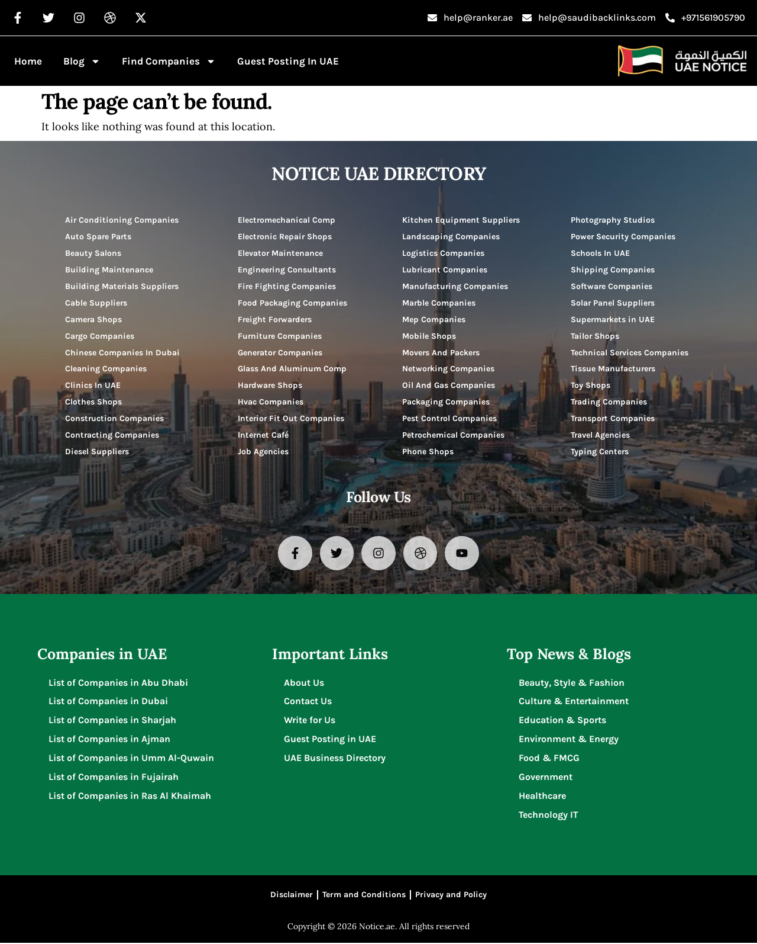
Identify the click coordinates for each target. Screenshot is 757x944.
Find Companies (169, 61)
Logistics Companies (443, 253)
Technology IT (549, 815)
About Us (304, 683)
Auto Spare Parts (98, 237)
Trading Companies (609, 402)
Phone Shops (428, 452)
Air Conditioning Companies (122, 220)
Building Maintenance (109, 270)
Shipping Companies (613, 270)
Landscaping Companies (451, 237)
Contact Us (308, 702)
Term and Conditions (364, 896)
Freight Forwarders (276, 319)
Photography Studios (613, 220)
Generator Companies (280, 353)
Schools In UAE (600, 253)
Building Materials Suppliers (122, 286)
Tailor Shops (595, 336)
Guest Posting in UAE (288, 61)
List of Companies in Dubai (109, 702)
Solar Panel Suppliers (613, 303)
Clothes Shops (93, 402)
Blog (82, 61)
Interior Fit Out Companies (291, 419)
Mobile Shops (429, 336)
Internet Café (263, 436)
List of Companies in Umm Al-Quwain (132, 759)
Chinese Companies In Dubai (122, 353)
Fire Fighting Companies (287, 286)
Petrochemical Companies (453, 436)
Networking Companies (448, 369)
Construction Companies (114, 419)
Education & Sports (562, 721)
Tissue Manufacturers (613, 369)
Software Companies (612, 286)
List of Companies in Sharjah (113, 721)
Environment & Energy (569, 740)
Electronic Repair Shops (285, 237)
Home (28, 61)
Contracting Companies (112, 436)
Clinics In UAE (93, 386)
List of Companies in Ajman (110, 740)
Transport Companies (613, 419)
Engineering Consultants (287, 270)
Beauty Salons (93, 253)
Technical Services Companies (630, 353)
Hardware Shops (270, 386)
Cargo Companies (100, 336)
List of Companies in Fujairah (114, 778)
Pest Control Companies (449, 419)
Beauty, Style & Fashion (572, 683)
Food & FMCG (549, 759)
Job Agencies (263, 452)
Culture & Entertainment (574, 702)
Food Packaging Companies (292, 303)
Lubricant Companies (445, 270)
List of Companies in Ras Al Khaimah (130, 796)
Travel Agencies (600, 436)
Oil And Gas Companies (448, 386)
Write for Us (309, 721)
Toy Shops (590, 386)
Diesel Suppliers (97, 452)
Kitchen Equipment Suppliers (461, 220)
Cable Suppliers (96, 303)
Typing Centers (600, 452)
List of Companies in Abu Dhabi (119, 683)
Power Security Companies (624, 237)
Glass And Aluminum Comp (292, 369)
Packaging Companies (446, 402)
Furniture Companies (280, 336)
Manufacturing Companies (455, 286)
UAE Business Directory (335, 759)
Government (545, 778)
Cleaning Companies (106, 369)
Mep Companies (433, 319)
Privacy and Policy (451, 896)
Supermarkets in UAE (613, 319)
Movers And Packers (441, 353)
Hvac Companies (270, 402)
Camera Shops (93, 319)
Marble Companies (439, 303)
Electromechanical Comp (287, 220)
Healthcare (542, 796)
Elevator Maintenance (280, 253)
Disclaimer (291, 896)
